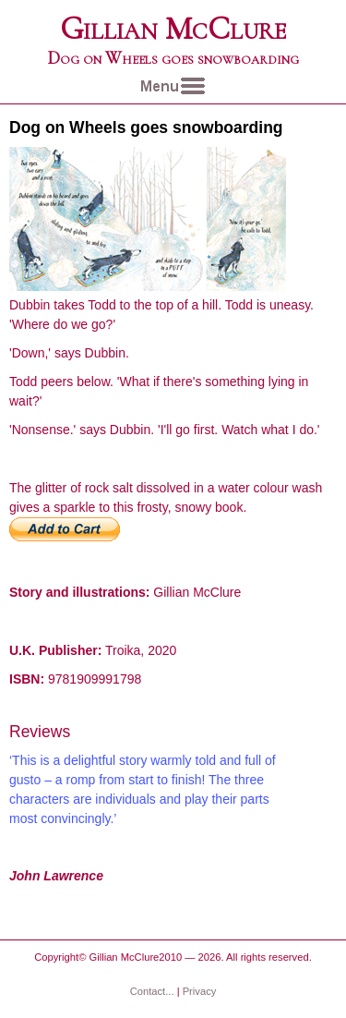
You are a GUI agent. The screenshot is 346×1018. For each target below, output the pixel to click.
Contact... (152, 991)
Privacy (200, 991)
